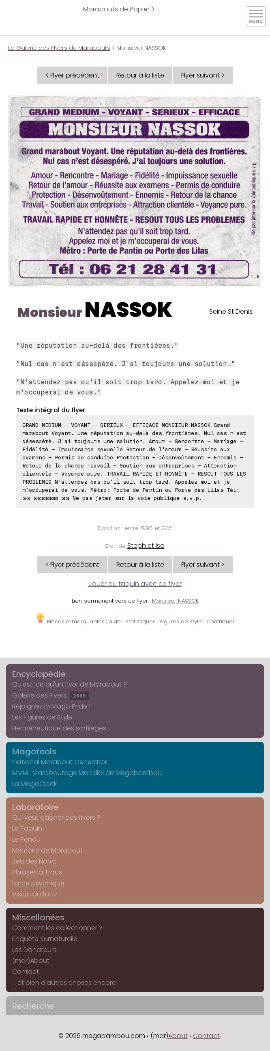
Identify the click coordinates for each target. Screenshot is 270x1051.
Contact (25, 971)
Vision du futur (35, 894)
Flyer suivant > (203, 75)
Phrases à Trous (37, 872)
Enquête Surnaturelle (44, 938)
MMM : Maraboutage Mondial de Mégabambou (87, 772)
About (178, 1035)
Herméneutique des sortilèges (59, 728)
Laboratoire (35, 807)
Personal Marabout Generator (59, 762)
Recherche (33, 1006)
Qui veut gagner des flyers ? (56, 817)
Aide (115, 621)
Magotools (34, 751)
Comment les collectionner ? (57, 928)
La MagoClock (34, 783)
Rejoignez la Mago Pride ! (51, 706)
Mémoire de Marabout (47, 850)
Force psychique (38, 883)
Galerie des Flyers (50, 695)
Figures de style (181, 621)
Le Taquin (27, 828)
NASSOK (128, 310)
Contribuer (220, 621)
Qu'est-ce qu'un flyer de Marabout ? (69, 684)
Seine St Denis (231, 311)
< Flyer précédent (72, 75)
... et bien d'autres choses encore (64, 982)
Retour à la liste (140, 75)
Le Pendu (26, 839)
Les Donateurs (34, 949)
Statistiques (140, 621)
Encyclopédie (39, 674)
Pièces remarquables (70, 621)
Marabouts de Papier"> (119, 9)
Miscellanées (38, 917)
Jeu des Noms (34, 861)
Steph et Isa (146, 545)
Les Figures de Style (42, 717)
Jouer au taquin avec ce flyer (135, 583)
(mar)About (30, 960)
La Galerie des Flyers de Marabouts (59, 48)
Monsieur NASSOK (175, 601)
